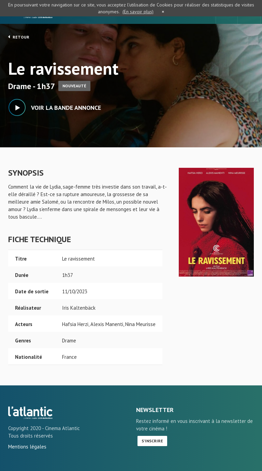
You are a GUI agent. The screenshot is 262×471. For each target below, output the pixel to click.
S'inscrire (152, 440)
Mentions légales (27, 446)
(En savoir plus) (138, 12)
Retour (18, 37)
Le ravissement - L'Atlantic (30, 413)
